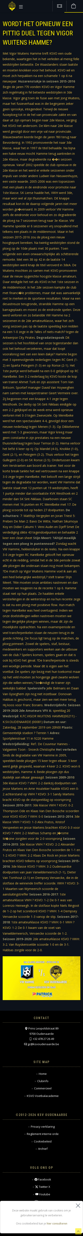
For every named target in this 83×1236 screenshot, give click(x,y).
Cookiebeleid (43, 1141)
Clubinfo (42, 1081)
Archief (43, 1149)
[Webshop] (73, 6)
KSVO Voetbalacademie (43, 1096)
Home (43, 1074)
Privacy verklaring (43, 1127)
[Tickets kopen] (59, 6)
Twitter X (42, 1186)
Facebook (43, 1179)
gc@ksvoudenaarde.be (43, 1044)
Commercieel (43, 1088)
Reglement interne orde (43, 1134)
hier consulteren (57, 1223)
